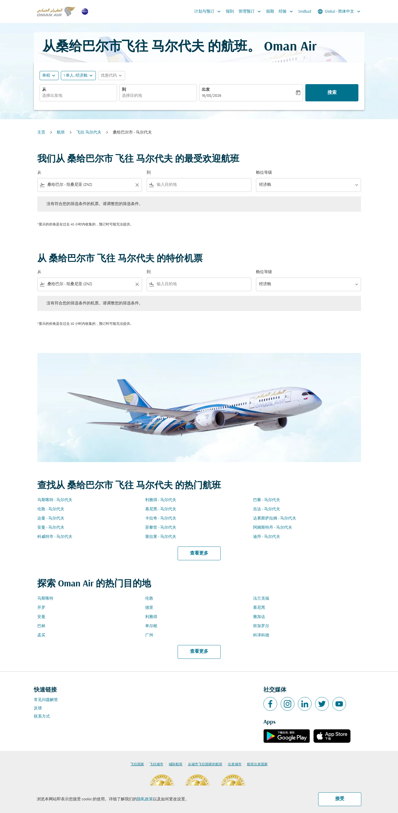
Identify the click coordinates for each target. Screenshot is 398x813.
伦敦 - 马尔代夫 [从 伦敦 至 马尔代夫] (50, 509)
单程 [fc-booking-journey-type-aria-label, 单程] (46, 76)
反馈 (38, 708)
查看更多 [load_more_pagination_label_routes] (199, 553)
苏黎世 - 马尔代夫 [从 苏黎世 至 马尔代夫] (160, 528)
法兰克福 (261, 598)
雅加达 (259, 617)
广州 (149, 635)
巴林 (41, 626)
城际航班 (176, 764)
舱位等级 (264, 173)
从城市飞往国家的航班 (205, 764)
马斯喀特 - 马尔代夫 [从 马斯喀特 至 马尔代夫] (54, 500)
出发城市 (235, 764)
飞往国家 (137, 764)
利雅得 (151, 617)
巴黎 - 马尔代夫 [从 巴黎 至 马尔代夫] (266, 500)
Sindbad (304, 11)
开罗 (41, 608)
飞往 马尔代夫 (88, 132)
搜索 (332, 92)
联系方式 (42, 716)
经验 (287, 11)
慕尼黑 (259, 608)
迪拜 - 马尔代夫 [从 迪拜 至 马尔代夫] (266, 537)
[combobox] (78, 96)
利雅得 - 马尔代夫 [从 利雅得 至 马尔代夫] (160, 500)
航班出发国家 (257, 764)
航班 (61, 132)
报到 (230, 11)
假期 (270, 11)
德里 (149, 608)
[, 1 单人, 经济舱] (75, 76)
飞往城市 (156, 764)
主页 (41, 132)
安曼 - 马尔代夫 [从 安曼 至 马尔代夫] (50, 528)
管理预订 (251, 11)
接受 (339, 799)
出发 (206, 90)
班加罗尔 (261, 626)
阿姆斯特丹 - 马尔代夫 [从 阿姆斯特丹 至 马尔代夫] (272, 528)
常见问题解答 (46, 700)
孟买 (41, 635)
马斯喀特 (45, 598)
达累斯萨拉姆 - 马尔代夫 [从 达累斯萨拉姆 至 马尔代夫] (274, 518)
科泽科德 (261, 635)
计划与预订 (209, 11)
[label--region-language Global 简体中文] (339, 11)
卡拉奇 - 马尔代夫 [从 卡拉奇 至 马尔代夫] (160, 518)
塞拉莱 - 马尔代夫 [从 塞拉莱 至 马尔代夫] (160, 537)
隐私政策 (145, 799)
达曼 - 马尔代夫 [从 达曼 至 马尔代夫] (50, 518)
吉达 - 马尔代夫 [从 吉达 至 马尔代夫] (266, 509)
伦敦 (149, 598)
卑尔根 (151, 626)
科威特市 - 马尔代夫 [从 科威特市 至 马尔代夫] (54, 537)
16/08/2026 (211, 96)
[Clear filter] (137, 185)
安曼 (41, 617)
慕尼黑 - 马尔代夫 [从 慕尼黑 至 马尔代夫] (160, 509)
